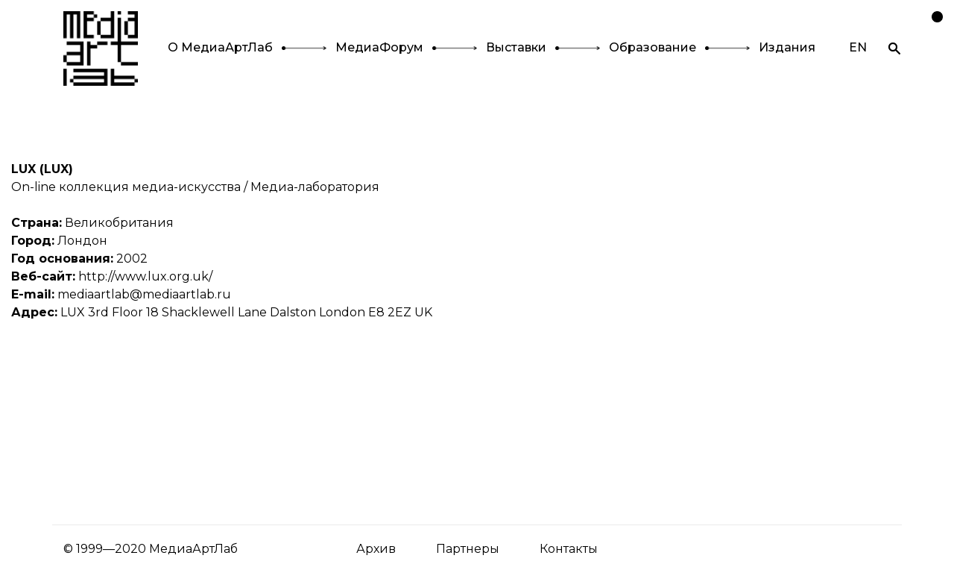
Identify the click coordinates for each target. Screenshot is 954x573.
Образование (652, 47)
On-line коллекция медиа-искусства (126, 187)
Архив (376, 549)
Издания (787, 47)
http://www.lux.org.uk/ (145, 276)
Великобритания (119, 223)
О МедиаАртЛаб (220, 47)
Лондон (82, 241)
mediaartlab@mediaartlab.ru (144, 294)
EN (858, 47)
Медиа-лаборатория (314, 187)
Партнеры (467, 549)
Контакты (569, 549)
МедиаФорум (379, 47)
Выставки (516, 47)
